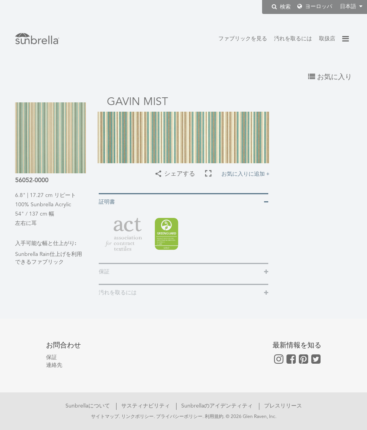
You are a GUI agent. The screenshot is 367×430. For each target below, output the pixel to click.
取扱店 (327, 38)
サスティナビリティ (146, 406)
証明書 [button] (107, 202)
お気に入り (330, 77)
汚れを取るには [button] (118, 292)
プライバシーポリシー (179, 416)
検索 (281, 7)
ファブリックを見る (242, 38)
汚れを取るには (293, 38)
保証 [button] (104, 272)
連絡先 (54, 365)
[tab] (183, 201)
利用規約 (214, 416)
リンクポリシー (137, 416)
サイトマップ (105, 416)
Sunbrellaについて (88, 406)
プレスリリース (283, 406)
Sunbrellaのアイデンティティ (217, 406)
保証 (51, 357)
